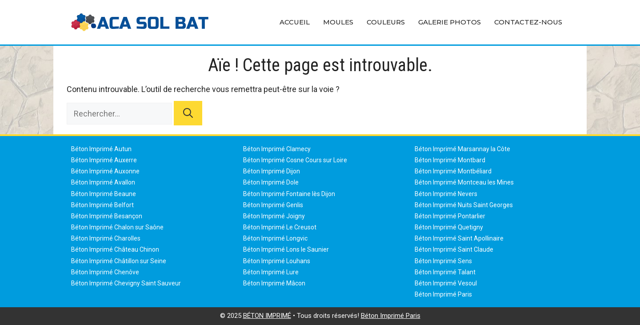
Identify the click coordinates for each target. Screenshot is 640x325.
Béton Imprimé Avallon (103, 182)
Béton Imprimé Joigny (274, 216)
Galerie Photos (449, 22)
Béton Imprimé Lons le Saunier (286, 249)
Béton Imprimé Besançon (106, 216)
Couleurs (386, 22)
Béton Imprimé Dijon (271, 171)
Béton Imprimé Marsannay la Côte (462, 148)
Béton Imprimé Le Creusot (279, 227)
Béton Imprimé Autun (101, 148)
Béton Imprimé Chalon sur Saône (117, 227)
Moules (338, 22)
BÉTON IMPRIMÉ (267, 316)
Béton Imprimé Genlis (273, 205)
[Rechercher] (188, 113)
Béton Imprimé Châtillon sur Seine (118, 261)
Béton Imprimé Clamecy (277, 148)
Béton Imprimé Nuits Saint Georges (464, 205)
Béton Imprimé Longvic (275, 238)
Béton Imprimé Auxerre (104, 160)
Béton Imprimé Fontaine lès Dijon (289, 193)
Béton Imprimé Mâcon (274, 283)
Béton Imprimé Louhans (276, 261)
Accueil (295, 22)
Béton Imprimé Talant (445, 272)
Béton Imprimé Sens (443, 261)
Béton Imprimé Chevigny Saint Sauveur (126, 283)
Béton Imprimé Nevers (446, 193)
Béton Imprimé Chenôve (105, 272)
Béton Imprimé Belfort (102, 205)
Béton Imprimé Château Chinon (115, 249)
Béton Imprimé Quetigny (449, 227)
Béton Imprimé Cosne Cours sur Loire (295, 160)
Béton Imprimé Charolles (105, 238)
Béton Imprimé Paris (443, 294)
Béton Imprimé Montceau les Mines (464, 182)
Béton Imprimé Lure (271, 272)
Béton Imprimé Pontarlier (450, 216)
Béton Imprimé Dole (271, 182)
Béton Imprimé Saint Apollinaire (459, 238)
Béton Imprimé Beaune (103, 193)
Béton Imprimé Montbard (450, 160)
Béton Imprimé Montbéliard (453, 171)
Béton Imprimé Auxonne (105, 171)
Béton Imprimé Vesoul (446, 283)
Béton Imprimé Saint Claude (454, 249)
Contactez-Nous (528, 22)
